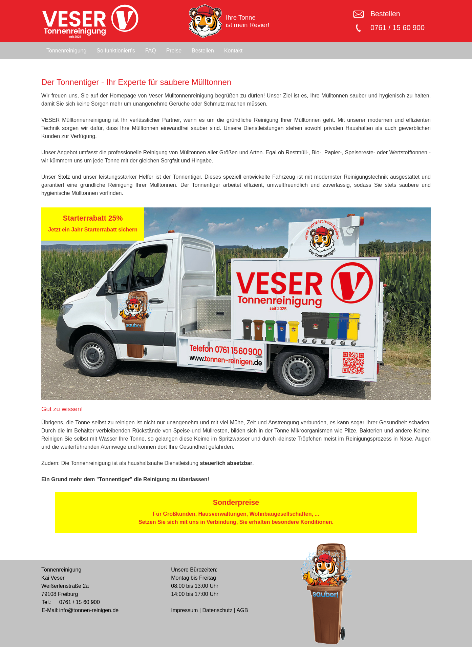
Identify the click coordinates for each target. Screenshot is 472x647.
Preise (173, 50)
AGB (242, 610)
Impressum (184, 610)
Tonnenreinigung (66, 50)
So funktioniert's (115, 50)
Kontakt (233, 50)
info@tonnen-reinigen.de (89, 610)
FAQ (150, 50)
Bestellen (385, 14)
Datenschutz (217, 610)
